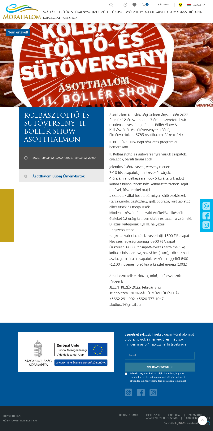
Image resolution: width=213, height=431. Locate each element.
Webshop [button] (69, 18)
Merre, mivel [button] (155, 12)
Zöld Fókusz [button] (112, 12)
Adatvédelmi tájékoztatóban (159, 381)
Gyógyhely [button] (133, 12)
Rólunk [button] (195, 12)
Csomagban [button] (177, 12)
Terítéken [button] (65, 12)
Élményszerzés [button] (87, 12)
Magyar (196, 5)
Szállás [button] (49, 12)
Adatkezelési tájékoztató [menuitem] (162, 418)
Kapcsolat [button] (51, 18)
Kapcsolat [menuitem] (174, 415)
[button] (202, 420)
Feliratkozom (159, 367)
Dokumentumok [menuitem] (128, 415)
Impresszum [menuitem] (153, 415)
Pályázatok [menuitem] (195, 415)
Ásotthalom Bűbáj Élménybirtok (59, 176)
